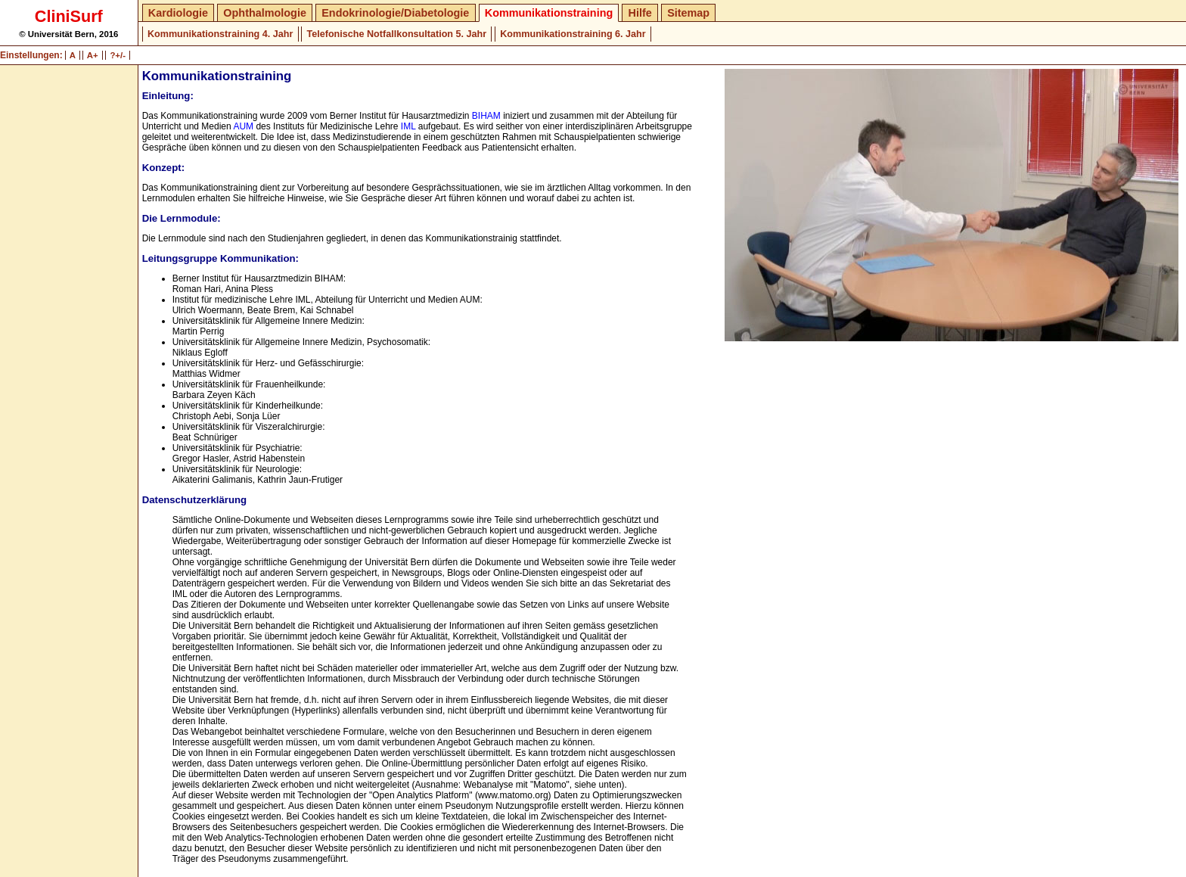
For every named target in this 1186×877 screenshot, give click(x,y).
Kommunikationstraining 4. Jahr (220, 34)
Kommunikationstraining (549, 13)
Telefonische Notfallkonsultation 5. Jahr (396, 34)
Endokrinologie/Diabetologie (395, 13)
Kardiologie (178, 13)
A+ (93, 55)
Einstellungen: (31, 55)
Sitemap (688, 13)
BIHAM (486, 115)
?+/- (117, 55)
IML (408, 126)
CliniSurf (69, 16)
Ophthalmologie (264, 13)
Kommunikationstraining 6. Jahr (572, 34)
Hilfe (640, 13)
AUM (243, 126)
